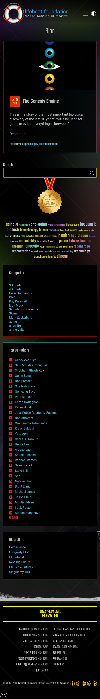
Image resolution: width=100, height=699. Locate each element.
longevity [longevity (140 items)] (31, 246)
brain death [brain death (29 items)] (64, 230)
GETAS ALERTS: (60, 635)
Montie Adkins (24, 502)
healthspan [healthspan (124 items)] (79, 235)
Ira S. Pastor (23, 507)
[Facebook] (73, 683)
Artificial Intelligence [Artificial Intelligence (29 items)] (56, 225)
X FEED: (27, 641)
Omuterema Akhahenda (31, 423)
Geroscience (17, 547)
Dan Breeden (23, 381)
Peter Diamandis (20, 293)
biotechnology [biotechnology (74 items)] (29, 230)
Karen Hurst (23, 407)
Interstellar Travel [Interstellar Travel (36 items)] (45, 241)
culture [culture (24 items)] (93, 231)
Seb (17, 476)
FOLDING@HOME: (26, 658)
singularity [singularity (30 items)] (48, 252)
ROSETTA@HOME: (25, 664)
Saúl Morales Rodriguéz (31, 365)
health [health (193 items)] (64, 235)
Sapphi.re (64, 683)
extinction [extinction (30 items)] (30, 236)
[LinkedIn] (84, 683)
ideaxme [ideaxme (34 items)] (14, 241)
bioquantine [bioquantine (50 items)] (72, 224)
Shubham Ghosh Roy (29, 370)
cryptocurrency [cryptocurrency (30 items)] (84, 230)
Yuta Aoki (21, 434)
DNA (12, 297)
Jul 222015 (15, 101)
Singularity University (23, 309)
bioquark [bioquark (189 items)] (88, 224)
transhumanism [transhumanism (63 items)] (43, 257)
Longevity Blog (19, 552)
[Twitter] (78, 683)
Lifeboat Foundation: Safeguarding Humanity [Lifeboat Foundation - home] (40, 13)
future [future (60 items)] (39, 236)
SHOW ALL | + (15, 518)
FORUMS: (57, 664)
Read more (18, 134)
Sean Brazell (23, 465)
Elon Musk (16, 305)
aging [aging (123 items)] (10, 224)
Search (92, 173)
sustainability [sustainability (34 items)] (67, 252)
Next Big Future (19, 562)
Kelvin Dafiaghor (26, 402)
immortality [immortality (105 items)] (27, 241)
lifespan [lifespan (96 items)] (17, 246)
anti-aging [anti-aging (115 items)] (39, 224)
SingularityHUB (19, 572)
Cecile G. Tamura (26, 439)
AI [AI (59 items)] (17, 225)
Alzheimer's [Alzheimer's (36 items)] (24, 225)
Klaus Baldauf (24, 428)
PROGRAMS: (58, 658)
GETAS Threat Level (50, 614)
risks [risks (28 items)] (41, 252)
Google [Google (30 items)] (54, 236)
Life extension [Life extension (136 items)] (80, 240)
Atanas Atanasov (26, 513)
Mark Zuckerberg (20, 317)
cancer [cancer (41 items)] (73, 230)
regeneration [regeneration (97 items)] (21, 251)
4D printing (16, 289)
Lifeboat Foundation (27, 683)
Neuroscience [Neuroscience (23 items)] (50, 247)
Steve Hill (21, 471)
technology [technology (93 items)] (82, 251)
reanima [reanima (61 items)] (68, 247)
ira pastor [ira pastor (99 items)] (61, 241)
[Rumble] (95, 683)
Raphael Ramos (26, 460)
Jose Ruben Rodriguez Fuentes (36, 413)
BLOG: (55, 641)
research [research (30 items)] (34, 252)
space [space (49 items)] (56, 251)
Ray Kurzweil (18, 301)
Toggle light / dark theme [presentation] (93, 13)
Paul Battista (24, 397)
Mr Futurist (16, 557)
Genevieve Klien (25, 360)
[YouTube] (89, 683)
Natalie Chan (24, 481)
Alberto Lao (23, 449)
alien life (15, 325)
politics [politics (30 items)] (59, 247)
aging (13, 321)
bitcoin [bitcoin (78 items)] (43, 230)
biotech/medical (49, 144)
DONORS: (38, 647)
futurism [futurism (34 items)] (47, 236)
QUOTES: (39, 670)
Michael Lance (25, 492)
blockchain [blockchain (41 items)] (54, 230)
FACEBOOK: (24, 629)
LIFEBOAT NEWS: (61, 629)
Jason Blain (23, 497)
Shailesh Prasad (26, 386)
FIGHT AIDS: (29, 652)
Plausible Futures (21, 567)
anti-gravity (16, 329)
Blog (50, 31)
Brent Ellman (23, 486)
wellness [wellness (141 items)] (60, 256)
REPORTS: (57, 652)
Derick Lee (22, 444)
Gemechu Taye (25, 391)
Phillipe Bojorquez (29, 144)
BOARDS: (57, 647)
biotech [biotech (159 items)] (12, 229)
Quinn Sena (23, 376)
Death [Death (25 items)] (7, 236)
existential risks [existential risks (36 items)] (17, 236)
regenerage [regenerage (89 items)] (82, 246)
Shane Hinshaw (25, 455)
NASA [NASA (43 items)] (42, 247)
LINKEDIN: (26, 635)
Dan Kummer (24, 418)
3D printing (16, 285)
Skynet (13, 313)
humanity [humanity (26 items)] (92, 236)
